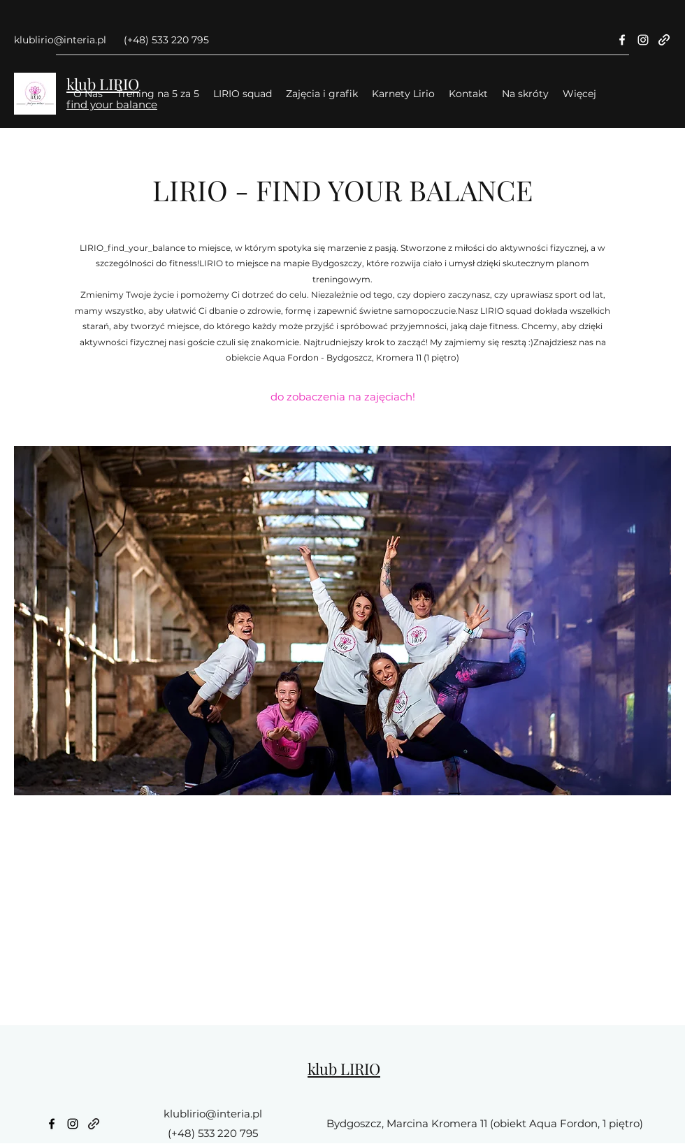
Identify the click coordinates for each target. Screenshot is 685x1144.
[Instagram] (643, 40)
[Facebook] (622, 40)
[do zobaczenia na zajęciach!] (343, 397)
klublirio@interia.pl (60, 40)
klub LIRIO (344, 1068)
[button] (342, 620)
